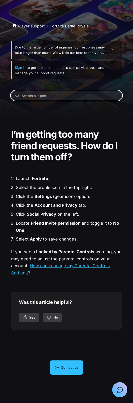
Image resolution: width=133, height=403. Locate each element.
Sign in (20, 68)
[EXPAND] (113, 49)
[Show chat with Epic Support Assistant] (119, 389)
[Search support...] (66, 95)
